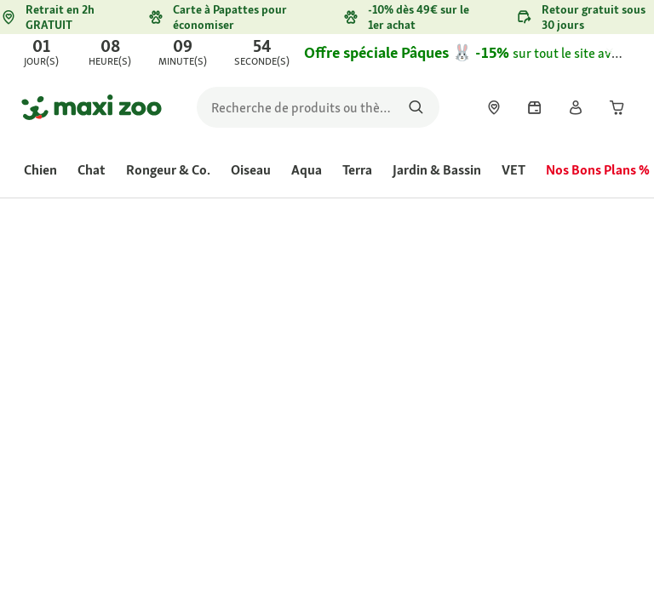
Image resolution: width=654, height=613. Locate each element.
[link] (327, 53)
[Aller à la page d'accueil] (91, 107)
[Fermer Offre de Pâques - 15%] (625, 52)
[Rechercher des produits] (416, 107)
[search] (318, 107)
